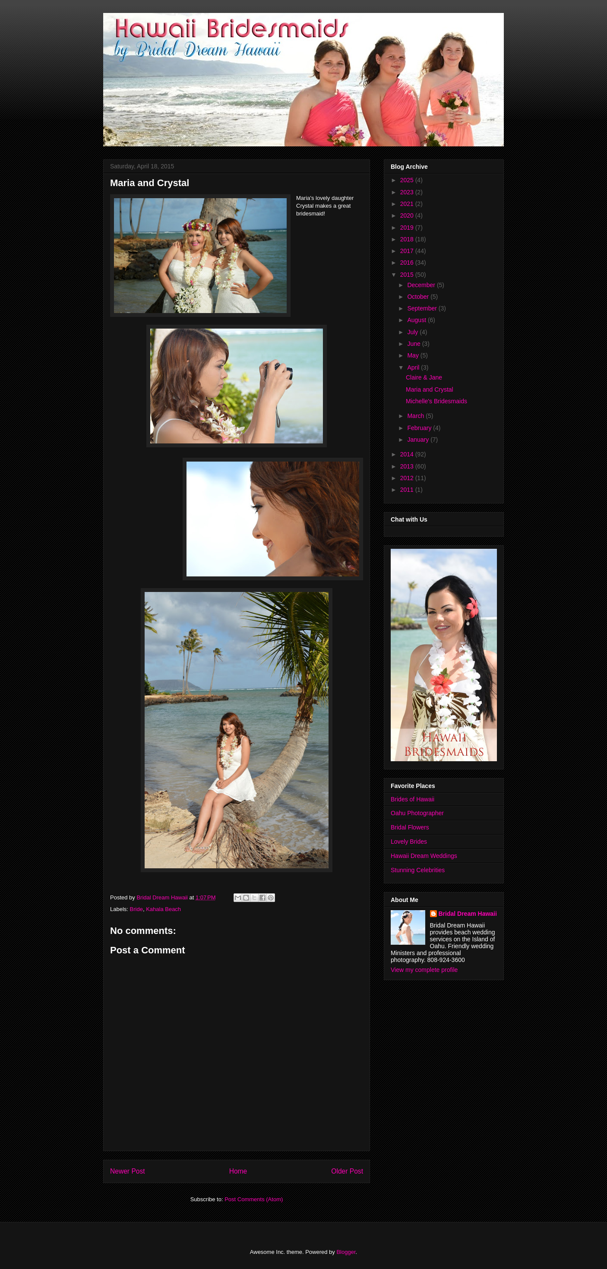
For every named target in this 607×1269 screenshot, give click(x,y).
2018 (407, 239)
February (420, 427)
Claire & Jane (424, 377)
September (422, 308)
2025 (407, 180)
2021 (407, 203)
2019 (407, 227)
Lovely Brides (409, 841)
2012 (407, 478)
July (413, 332)
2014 (407, 454)
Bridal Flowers (410, 827)
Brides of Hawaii (412, 799)
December (421, 285)
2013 (407, 466)
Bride (136, 909)
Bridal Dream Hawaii (468, 913)
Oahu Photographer (417, 813)
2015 (407, 274)
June (414, 343)
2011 (407, 489)
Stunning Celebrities (418, 870)
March (416, 415)
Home (238, 1171)
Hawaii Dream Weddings (424, 855)
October (418, 296)
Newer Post (127, 1171)
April (414, 367)
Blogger (345, 1252)
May (413, 355)
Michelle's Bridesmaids (436, 401)
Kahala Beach (163, 909)
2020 (407, 215)
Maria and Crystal (429, 389)
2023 (407, 192)
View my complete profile (424, 969)
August (417, 319)
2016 (407, 262)
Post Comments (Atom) (253, 1199)
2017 (407, 250)
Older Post (347, 1171)
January (418, 439)
